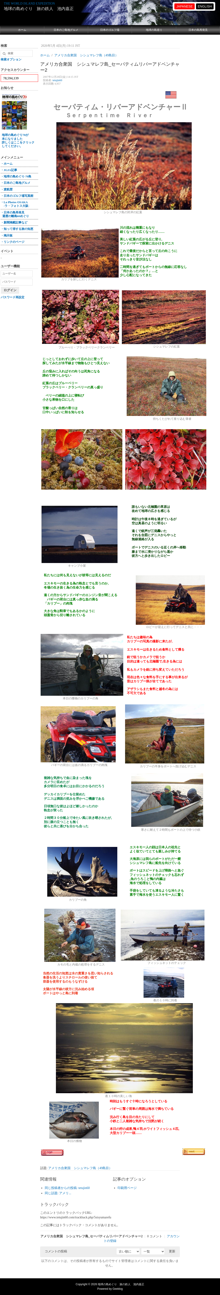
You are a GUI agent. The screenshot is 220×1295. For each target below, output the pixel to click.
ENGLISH (205, 6)
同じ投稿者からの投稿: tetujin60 (67, 1188)
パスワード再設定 (12, 297)
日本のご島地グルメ (66, 29)
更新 (172, 1251)
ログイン (10, 290)
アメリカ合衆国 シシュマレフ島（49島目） (80, 1168)
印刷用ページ (127, 1188)
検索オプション (11, 59)
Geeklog (118, 1288)
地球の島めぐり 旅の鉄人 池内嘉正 (39, 8)
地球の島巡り (154, 29)
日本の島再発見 (198, 29)
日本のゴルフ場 (109, 29)
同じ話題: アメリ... (58, 1193)
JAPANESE (184, 6)
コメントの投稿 (56, 1251)
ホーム (22, 29)
